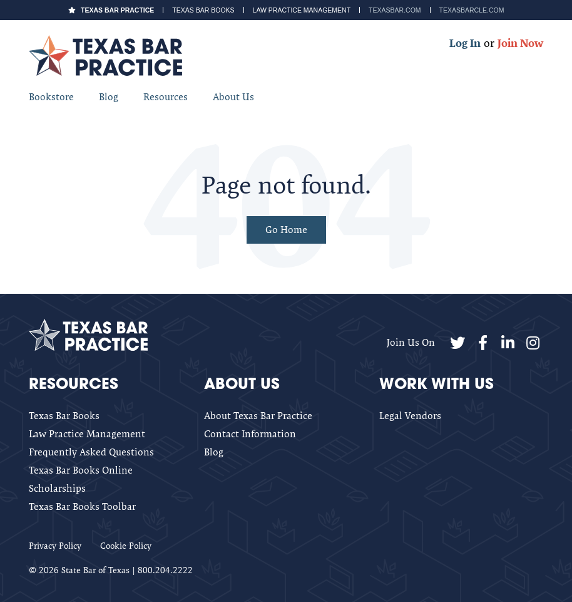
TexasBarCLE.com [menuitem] (471, 10)
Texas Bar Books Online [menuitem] (81, 470)
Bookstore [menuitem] (51, 97)
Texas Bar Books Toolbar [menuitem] (82, 506)
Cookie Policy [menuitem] (125, 545)
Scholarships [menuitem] (57, 488)
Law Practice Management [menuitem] (302, 10)
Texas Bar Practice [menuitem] (117, 10)
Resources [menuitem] (165, 97)
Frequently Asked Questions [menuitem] (91, 452)
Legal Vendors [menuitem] (410, 416)
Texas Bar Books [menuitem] (203, 10)
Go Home (286, 230)
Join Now (520, 42)
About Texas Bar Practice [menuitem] (258, 416)
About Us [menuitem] (233, 97)
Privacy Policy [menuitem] (55, 545)
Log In (465, 42)
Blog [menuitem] (108, 97)
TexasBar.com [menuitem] (395, 10)
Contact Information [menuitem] (250, 434)
